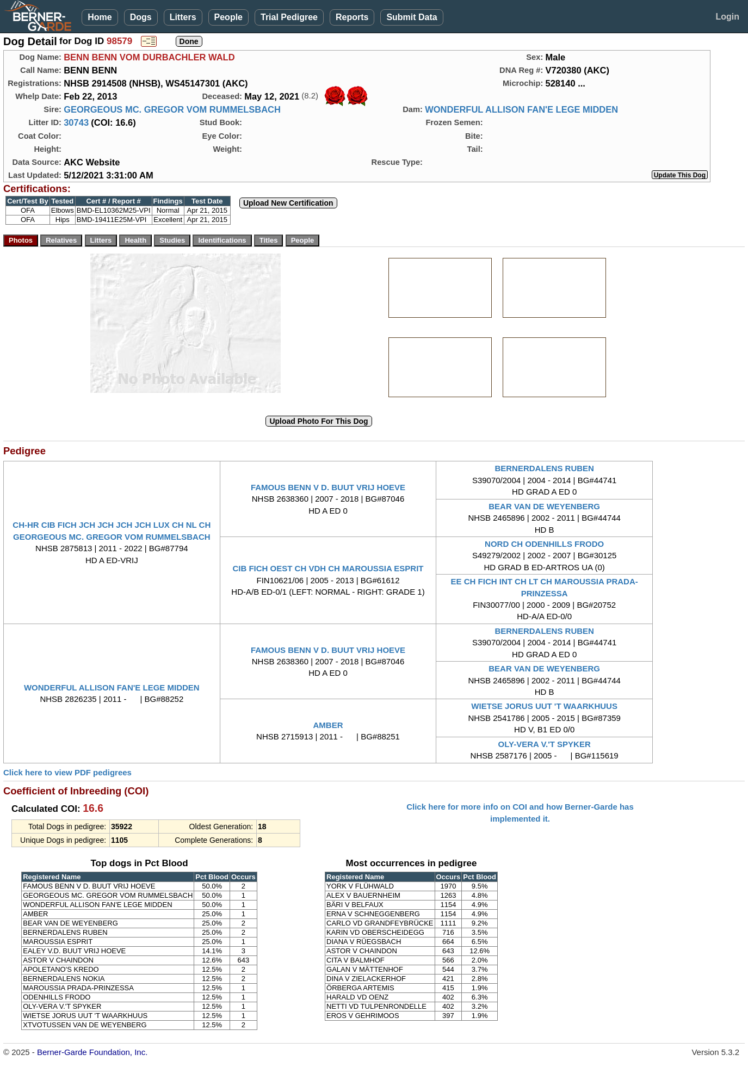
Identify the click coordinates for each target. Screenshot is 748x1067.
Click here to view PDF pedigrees (67, 772)
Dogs (141, 17)
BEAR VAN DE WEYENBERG (544, 506)
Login (727, 16)
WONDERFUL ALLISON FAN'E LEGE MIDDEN (521, 109)
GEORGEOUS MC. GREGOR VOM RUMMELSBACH (172, 109)
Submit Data (411, 17)
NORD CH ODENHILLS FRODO (544, 543)
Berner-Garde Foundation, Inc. (92, 1052)
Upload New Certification (288, 203)
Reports (352, 17)
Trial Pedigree (289, 17)
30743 (76, 122)
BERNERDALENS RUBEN (544, 468)
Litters (183, 17)
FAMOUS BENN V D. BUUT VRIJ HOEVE (328, 487)
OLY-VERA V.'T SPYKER (544, 744)
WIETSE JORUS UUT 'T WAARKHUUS (544, 706)
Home (100, 17)
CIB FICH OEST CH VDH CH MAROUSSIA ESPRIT (327, 568)
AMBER (328, 725)
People (228, 17)
